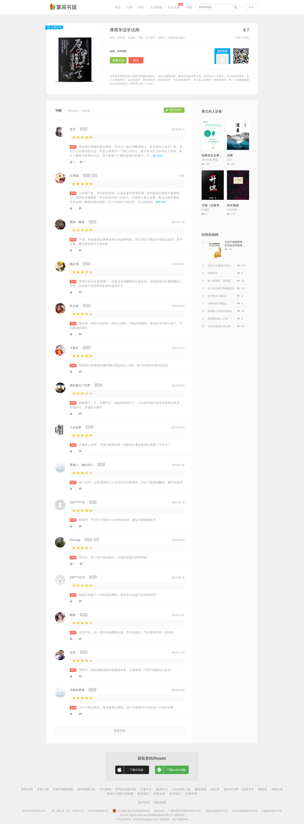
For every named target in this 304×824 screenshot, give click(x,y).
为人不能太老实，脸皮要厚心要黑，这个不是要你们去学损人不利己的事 (126, 707)
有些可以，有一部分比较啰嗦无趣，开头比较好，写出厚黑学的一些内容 (126, 632)
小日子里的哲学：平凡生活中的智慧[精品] (235, 245)
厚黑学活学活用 (124, 30)
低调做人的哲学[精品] (220, 311)
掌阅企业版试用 (125, 789)
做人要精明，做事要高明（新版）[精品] (230, 280)
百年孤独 (233, 205)
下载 (189, 7)
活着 (230, 155)
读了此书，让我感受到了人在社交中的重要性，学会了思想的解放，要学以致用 (130, 482)
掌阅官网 (27, 789)
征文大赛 (174, 7)
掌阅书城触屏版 (63, 789)
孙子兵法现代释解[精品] (221, 288)
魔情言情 (200, 789)
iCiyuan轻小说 (181, 789)
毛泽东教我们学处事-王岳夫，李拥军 (228, 326)
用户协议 (144, 802)
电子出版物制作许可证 (245, 810)
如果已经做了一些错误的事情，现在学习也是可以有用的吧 (117, 595)
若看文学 (248, 789)
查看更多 (120, 730)
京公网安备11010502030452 (131, 810)
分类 (130, 7)
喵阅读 (262, 789)
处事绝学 (213, 273)
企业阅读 (156, 7)
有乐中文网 (231, 789)
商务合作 (159, 793)
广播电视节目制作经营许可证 (184, 810)
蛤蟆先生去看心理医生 (216, 155)
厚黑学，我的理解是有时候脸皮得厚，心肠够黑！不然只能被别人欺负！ (126, 670)
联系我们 (143, 793)
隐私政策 (160, 802)
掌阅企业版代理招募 (120, 793)
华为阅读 (105, 789)
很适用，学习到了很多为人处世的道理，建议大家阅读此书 (117, 520)
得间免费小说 (86, 789)
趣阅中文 (162, 789)
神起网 (214, 789)
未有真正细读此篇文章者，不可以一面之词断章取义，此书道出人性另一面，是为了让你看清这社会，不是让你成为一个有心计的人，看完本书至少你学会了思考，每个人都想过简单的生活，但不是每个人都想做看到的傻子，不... (126, 151)
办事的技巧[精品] (217, 303)
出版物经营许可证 (272, 810)
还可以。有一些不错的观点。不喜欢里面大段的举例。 (114, 557)
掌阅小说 (43, 789)
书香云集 (277, 789)
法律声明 (191, 793)
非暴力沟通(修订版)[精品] (222, 265)
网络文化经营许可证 (216, 810)
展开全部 (158, 155)
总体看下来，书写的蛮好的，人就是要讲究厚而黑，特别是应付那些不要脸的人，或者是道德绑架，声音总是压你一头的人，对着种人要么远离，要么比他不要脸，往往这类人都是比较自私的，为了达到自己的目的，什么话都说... (126, 197)
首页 (118, 7)
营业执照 (159, 810)
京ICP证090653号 (98, 810)
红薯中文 (146, 789)
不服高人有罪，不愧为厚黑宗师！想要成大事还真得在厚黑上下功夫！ (125, 444)
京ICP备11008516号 (33, 810)
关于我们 (175, 793)
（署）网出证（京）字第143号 (66, 810)
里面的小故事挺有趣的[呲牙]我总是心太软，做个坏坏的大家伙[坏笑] (123, 365)
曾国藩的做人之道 (218, 318)
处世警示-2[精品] (217, 295)
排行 (141, 7)
